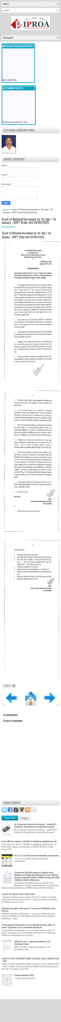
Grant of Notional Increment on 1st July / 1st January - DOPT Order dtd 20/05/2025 (29, 220)
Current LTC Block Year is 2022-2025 (18, 894)
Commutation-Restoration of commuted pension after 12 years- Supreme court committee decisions (28, 926)
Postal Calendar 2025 (24, 975)
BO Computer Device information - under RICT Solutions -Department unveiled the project (35, 825)
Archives (24, 817)
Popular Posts (9, 817)
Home (5, 209)
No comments (8, 226)
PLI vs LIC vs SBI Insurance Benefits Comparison (36, 855)
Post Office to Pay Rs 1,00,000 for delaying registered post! (29, 841)
